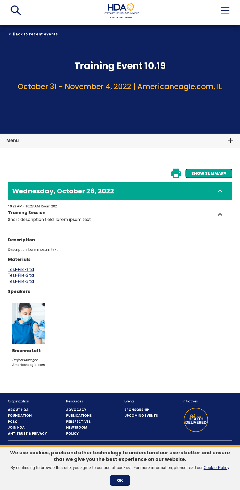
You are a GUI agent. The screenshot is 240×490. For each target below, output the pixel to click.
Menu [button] (12, 140)
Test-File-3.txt (21, 281)
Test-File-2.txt (21, 275)
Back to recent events (35, 34)
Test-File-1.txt (21, 269)
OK (120, 480)
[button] (16, 10)
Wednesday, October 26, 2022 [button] (63, 191)
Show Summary (209, 173)
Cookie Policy (216, 467)
